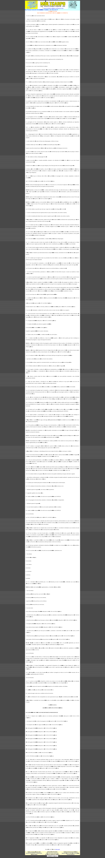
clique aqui (57, 849)
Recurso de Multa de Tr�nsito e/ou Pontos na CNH (53, 8)
